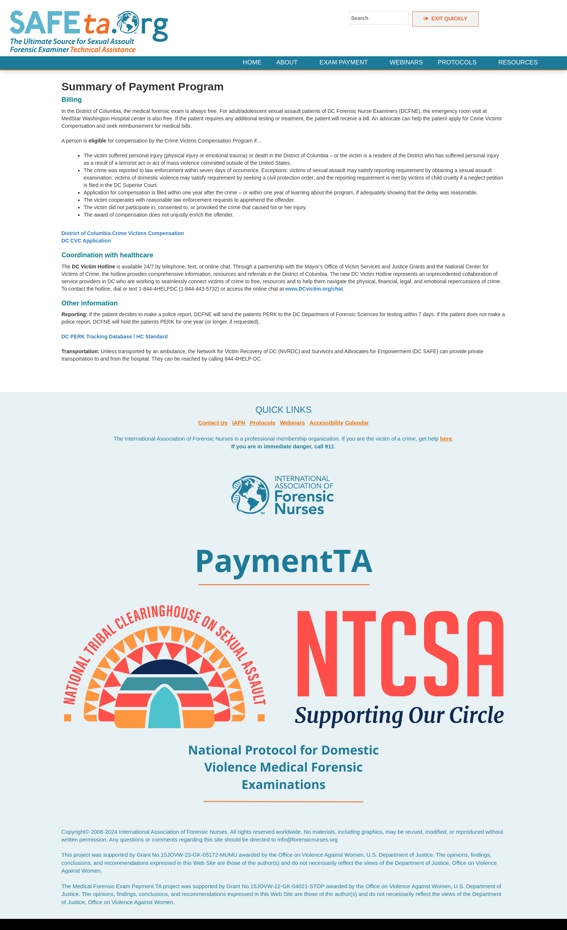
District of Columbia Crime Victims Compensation (122, 233)
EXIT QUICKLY (445, 18)
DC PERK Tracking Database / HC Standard (114, 336)
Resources (518, 62)
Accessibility (326, 422)
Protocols (457, 62)
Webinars (406, 62)
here (446, 438)
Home (252, 62)
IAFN (238, 422)
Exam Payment (343, 62)
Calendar (357, 422)
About (287, 62)
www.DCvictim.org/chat (314, 289)
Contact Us (213, 422)
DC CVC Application (86, 241)
